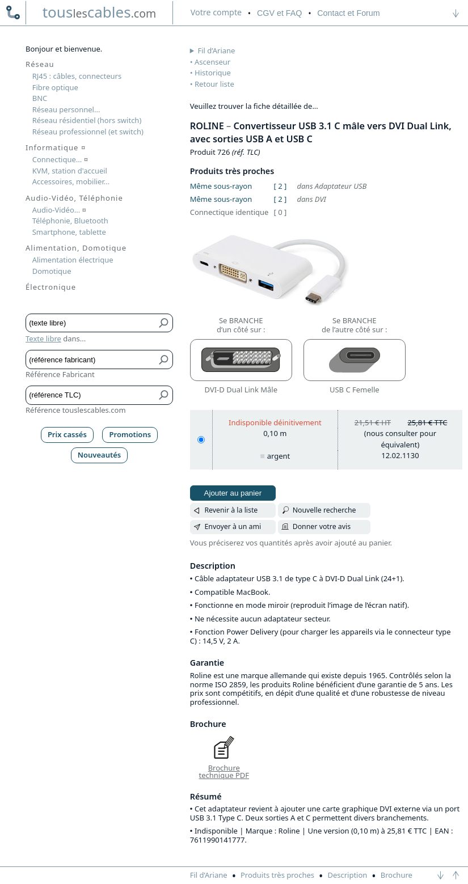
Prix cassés (67, 434)
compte (216, 12)
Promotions (130, 434)
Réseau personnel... (66, 109)
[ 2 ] (279, 186)
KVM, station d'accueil (69, 171)
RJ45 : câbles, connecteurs (76, 76)
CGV (279, 13)
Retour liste (214, 84)
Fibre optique (55, 87)
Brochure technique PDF (224, 771)
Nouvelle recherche (324, 510)
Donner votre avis (322, 526)
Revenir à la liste (231, 510)
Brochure (396, 875)
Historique (213, 72)
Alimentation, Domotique (76, 248)
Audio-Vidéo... (59, 210)
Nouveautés (99, 455)
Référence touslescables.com (76, 410)
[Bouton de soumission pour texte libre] (164, 323)
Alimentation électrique (72, 260)
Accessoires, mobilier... (70, 181)
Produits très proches (277, 875)
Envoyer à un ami (232, 526)
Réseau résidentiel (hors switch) (87, 120)
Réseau (40, 64)
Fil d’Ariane (216, 50)
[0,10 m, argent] (201, 439)
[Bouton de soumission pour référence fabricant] (164, 359)
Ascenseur (212, 62)
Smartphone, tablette (69, 232)
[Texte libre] (91, 323)
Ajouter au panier (233, 493)
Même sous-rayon (221, 186)
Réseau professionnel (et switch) (88, 131)
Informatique (56, 147)
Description (347, 875)
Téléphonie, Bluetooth (70, 220)
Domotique (51, 271)
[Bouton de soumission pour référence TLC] (164, 395)
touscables (100, 12)
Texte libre (43, 338)
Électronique (51, 287)
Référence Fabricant (60, 374)
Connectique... (60, 159)
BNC (40, 98)
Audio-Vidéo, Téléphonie (74, 198)
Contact (348, 13)
